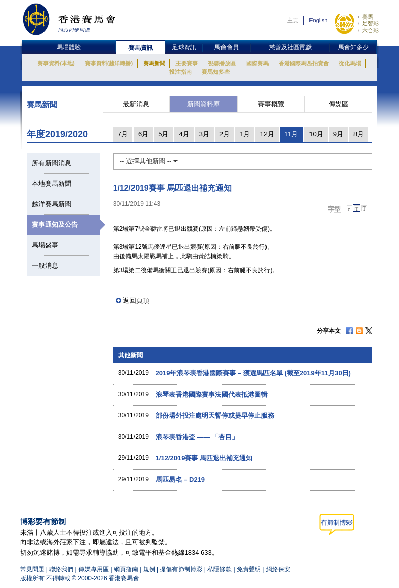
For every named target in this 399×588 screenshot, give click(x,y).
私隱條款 (219, 569)
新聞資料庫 (203, 104)
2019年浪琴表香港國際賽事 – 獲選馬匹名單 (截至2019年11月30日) (253, 373)
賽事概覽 (271, 104)
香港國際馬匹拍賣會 (304, 63)
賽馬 (367, 17)
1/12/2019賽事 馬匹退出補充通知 (204, 458)
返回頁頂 (136, 300)
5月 (163, 134)
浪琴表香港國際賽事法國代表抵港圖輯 (212, 394)
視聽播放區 (222, 63)
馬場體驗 (69, 47)
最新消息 (136, 104)
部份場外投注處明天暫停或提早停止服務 (215, 415)
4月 (184, 134)
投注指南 (180, 72)
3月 (204, 134)
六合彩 (370, 30)
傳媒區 (338, 104)
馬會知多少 (353, 47)
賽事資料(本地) (55, 63)
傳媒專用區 (93, 569)
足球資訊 (184, 47)
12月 (267, 134)
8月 (358, 134)
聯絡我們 (61, 569)
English (318, 20)
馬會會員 (226, 47)
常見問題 (32, 569)
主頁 (292, 20)
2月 (224, 134)
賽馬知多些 (216, 72)
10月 (316, 134)
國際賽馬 (257, 63)
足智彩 (370, 23)
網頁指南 (126, 569)
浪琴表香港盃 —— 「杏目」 (197, 437)
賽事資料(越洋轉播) (109, 63)
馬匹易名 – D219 (180, 479)
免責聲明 (249, 569)
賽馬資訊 (140, 47)
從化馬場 (350, 63)
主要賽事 (186, 63)
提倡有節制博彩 (181, 569)
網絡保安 (278, 569)
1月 (245, 134)
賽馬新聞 (154, 63)
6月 (143, 134)
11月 (291, 134)
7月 (123, 134)
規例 (150, 569)
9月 (338, 134)
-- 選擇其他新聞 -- (149, 161)
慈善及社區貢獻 (290, 47)
